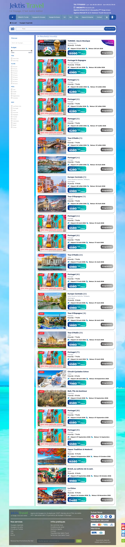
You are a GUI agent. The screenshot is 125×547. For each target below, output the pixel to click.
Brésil (14, 125)
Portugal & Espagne (77, 60)
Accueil (13, 23)
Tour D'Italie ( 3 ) (75, 333)
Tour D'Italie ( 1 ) (75, 138)
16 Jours (15, 83)
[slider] (11, 50)
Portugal (15, 108)
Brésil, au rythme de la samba (81, 469)
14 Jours (15, 79)
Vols (12, 531)
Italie (14, 110)
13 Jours (15, 77)
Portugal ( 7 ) (74, 352)
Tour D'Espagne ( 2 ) (77, 313)
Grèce (14, 119)
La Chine (72, 488)
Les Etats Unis (17, 106)
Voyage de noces (54, 17)
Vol (64, 17)
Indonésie (16, 121)
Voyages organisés (17, 525)
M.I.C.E (13, 535)
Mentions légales (56, 529)
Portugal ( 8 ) (74, 410)
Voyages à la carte (17, 527)
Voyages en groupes (38, 17)
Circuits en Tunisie (17, 529)
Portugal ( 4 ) (74, 158)
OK (79, 541)
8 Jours (15, 66)
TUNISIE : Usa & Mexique (79, 41)
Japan (14, 123)
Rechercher (109, 28)
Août (14, 93)
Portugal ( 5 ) (74, 235)
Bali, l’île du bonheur (77, 391)
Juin (14, 89)
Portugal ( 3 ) (74, 119)
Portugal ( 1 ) (73, 80)
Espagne (15, 114)
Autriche (15, 112)
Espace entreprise (87, 17)
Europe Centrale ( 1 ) (77, 177)
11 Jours (15, 73)
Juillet (14, 91)
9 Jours (15, 68)
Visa (76, 17)
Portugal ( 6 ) (74, 274)
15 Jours (15, 81)
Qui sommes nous (57, 525)
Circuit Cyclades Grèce (78, 372)
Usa (70, 17)
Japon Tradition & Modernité (81, 449)
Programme (107, 53)
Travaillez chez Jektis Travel (60, 533)
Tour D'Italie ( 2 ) (75, 255)
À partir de (71, 51)
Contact (99, 17)
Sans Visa (15, 60)
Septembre (16, 96)
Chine (14, 127)
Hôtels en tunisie (23, 17)
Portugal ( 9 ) (74, 430)
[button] (112, 17)
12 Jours (15, 75)
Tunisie (15, 116)
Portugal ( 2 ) (74, 99)
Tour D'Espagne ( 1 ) (77, 196)
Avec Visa (16, 58)
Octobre (15, 98)
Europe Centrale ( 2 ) (77, 294)
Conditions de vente (57, 527)
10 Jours (15, 71)
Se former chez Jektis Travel (60, 535)
